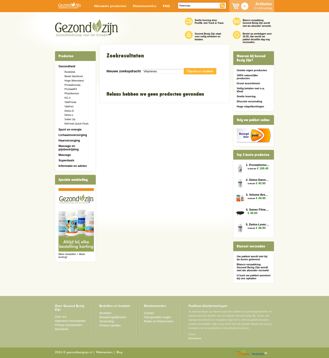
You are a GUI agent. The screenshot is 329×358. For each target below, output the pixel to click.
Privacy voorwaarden (68, 325)
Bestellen (105, 313)
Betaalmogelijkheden (113, 317)
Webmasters (104, 352)
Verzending (106, 321)
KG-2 (67, 97)
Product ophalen (110, 325)
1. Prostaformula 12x (258, 165)
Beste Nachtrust (73, 76)
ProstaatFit (70, 89)
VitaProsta (70, 102)
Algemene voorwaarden (70, 321)
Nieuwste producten (110, 6)
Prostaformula (72, 85)
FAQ (166, 6)
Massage (64, 155)
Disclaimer (62, 329)
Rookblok (69, 72)
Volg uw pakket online (253, 120)
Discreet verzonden (251, 246)
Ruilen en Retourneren (158, 321)
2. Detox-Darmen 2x (258, 180)
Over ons (61, 316)
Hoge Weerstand (74, 80)
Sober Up (69, 119)
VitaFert (68, 106)
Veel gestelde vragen (157, 317)
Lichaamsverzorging (72, 135)
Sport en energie (70, 129)
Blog (119, 352)
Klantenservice (144, 6)
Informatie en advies (72, 166)
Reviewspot (259, 353)
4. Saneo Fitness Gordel (258, 209)
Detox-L (68, 115)
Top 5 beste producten (253, 155)
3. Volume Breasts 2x (258, 194)
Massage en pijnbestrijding (68, 147)
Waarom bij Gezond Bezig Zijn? (251, 58)
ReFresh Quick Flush (76, 123)
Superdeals (66, 160)
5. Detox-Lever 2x (258, 224)
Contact (149, 313)
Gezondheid (66, 66)
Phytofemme (71, 93)
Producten (65, 56)
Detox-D (69, 110)
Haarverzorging (69, 140)
